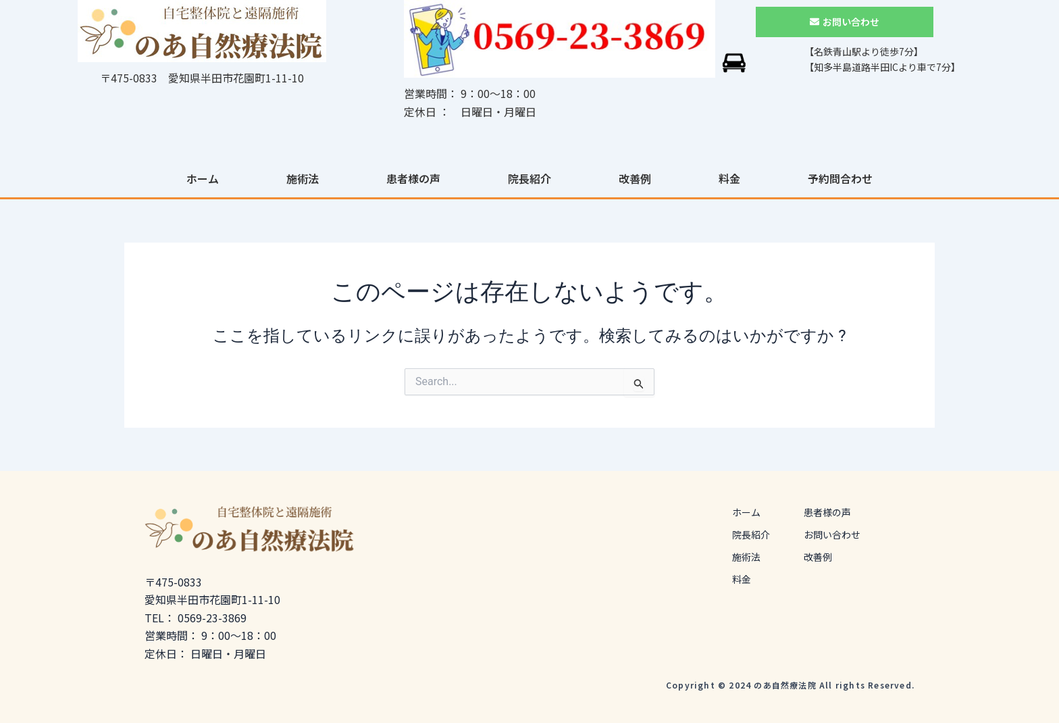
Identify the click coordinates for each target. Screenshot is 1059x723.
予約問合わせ (840, 178)
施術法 (302, 178)
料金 (729, 178)
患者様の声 (413, 178)
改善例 (635, 178)
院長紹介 (529, 178)
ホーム (202, 178)
